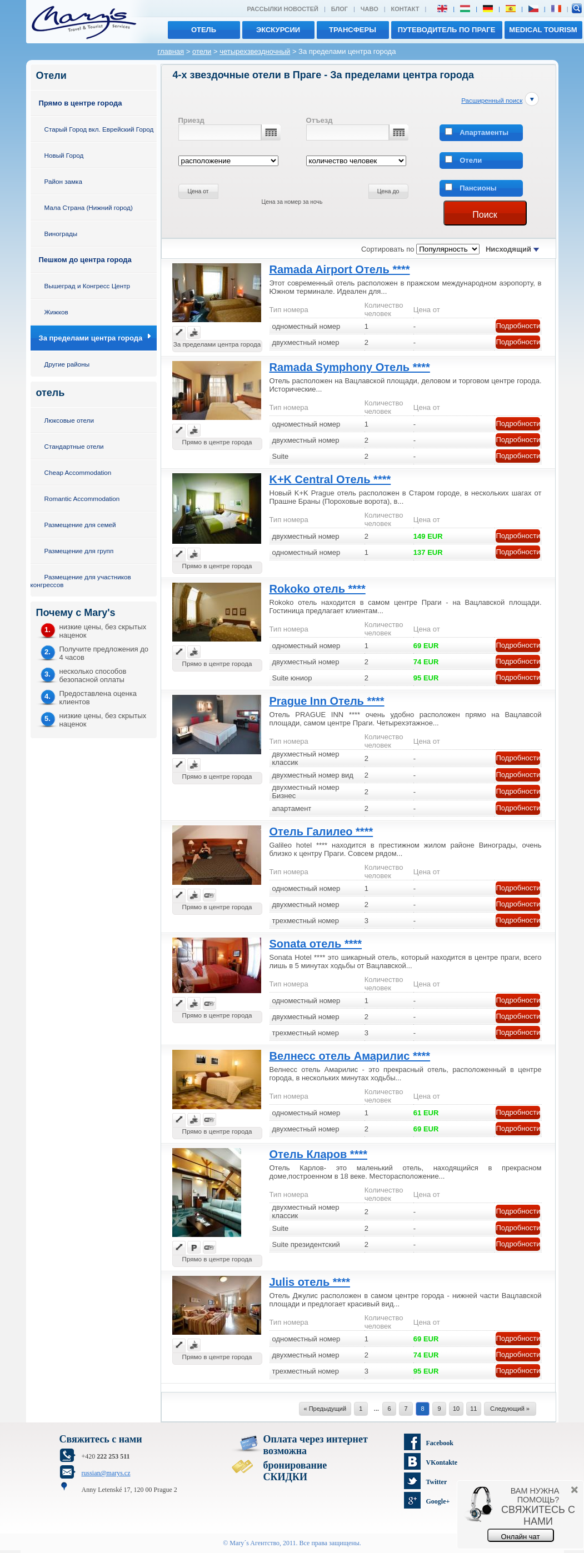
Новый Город (64, 155)
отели (201, 51)
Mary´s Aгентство (254, 1543)
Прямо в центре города (80, 103)
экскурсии (278, 30)
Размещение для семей (80, 524)
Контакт (405, 9)
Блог (339, 9)
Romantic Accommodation (82, 498)
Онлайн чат (520, 1536)
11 (473, 1408)
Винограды (61, 233)
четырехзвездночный (254, 51)
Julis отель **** (309, 1282)
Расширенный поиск (491, 100)
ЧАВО (369, 9)
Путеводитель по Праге (447, 30)
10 (456, 1408)
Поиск (484, 214)
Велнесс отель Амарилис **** (350, 1056)
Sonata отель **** (315, 944)
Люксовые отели (69, 420)
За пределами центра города (91, 338)
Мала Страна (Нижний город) (88, 207)
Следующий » (510, 1408)
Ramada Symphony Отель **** (349, 367)
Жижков (56, 311)
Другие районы (67, 364)
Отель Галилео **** (321, 831)
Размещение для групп (79, 550)
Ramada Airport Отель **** (339, 269)
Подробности (518, 326)
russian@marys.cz (106, 1473)
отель (203, 30)
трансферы (352, 30)
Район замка (63, 181)
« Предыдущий (325, 1408)
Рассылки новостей (282, 9)
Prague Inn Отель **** (327, 701)
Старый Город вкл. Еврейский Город (99, 129)
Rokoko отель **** (317, 589)
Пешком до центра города (85, 260)
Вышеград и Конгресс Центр (87, 285)
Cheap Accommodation (78, 472)
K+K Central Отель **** (330, 479)
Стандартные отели (74, 446)
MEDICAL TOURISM (543, 30)
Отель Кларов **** (318, 1154)
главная (171, 51)
